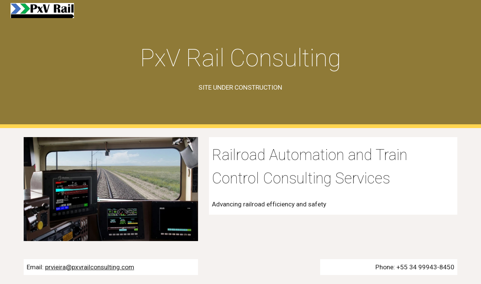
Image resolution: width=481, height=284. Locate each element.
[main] (240, 64)
